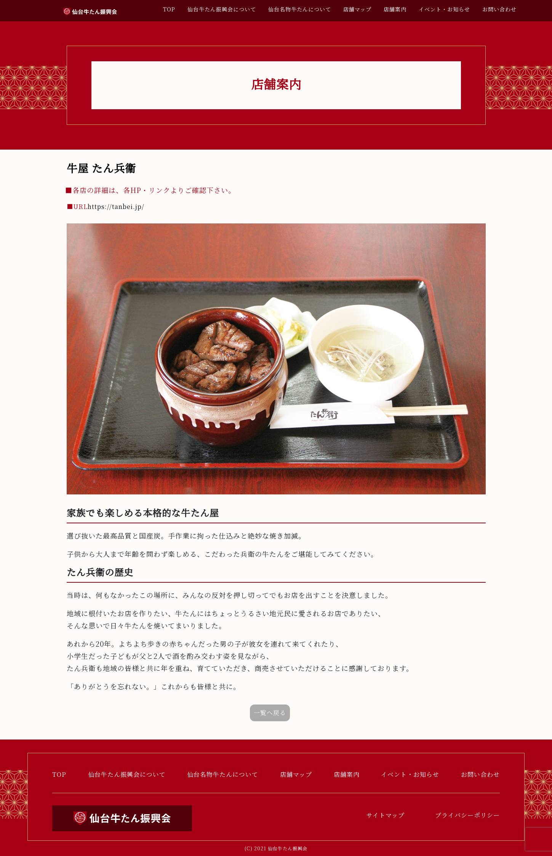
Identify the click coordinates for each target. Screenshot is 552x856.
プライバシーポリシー (467, 815)
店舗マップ (357, 9)
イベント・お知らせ (444, 9)
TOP (169, 9)
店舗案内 (395, 9)
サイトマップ (385, 815)
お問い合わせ (499, 9)
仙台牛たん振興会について (221, 9)
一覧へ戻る (270, 712)
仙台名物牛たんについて (299, 9)
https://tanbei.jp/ (105, 206)
